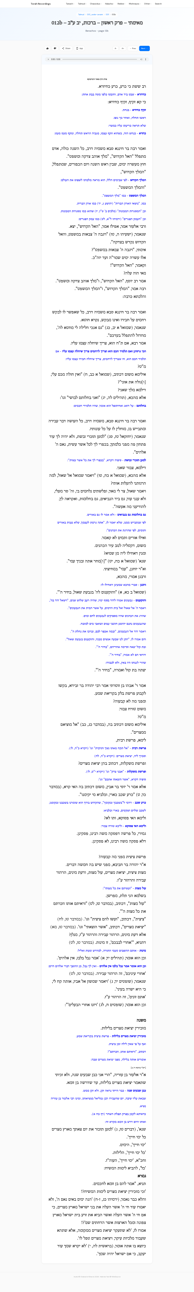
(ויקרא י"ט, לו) (95, 771)
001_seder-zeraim (95, 14)
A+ (123, 48)
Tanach (70, 3)
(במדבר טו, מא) (63, 927)
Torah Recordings (41, 3)
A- (116, 48)
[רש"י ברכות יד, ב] (138, 1068)
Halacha (109, 3)
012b (114, 14)
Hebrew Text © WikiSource (110, 1277)
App (79, 48)
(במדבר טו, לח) (69, 919)
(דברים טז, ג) (125, 1129)
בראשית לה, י (100, 1246)
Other (147, 3)
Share (66, 48)
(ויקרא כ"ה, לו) (79, 748)
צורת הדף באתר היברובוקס (97, 79)
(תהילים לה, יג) (113, 398)
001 (107, 14)
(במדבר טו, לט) (81, 943)
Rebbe (121, 3)
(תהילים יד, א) (112, 958)
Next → (144, 48)
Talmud (82, 3)
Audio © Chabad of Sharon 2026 (86, 1277)
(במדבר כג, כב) (92, 725)
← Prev (133, 48)
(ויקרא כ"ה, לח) (104, 756)
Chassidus (95, 3)
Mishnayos (134, 3)
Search (158, 3)
